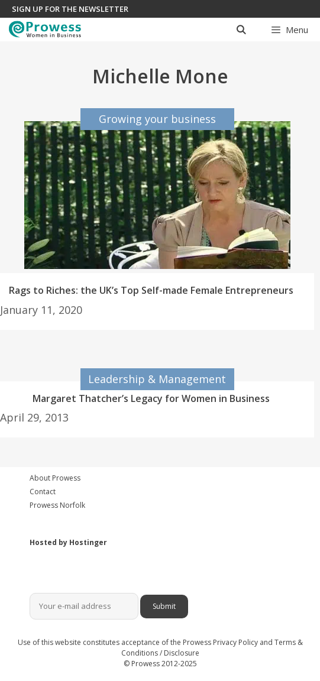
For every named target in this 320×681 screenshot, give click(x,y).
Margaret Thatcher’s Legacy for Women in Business (151, 398)
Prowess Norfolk (57, 505)
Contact (43, 492)
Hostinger (88, 542)
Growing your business (157, 119)
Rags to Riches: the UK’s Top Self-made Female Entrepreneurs (151, 290)
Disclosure (181, 653)
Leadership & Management (157, 379)
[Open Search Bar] (240, 29)
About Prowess (55, 478)
